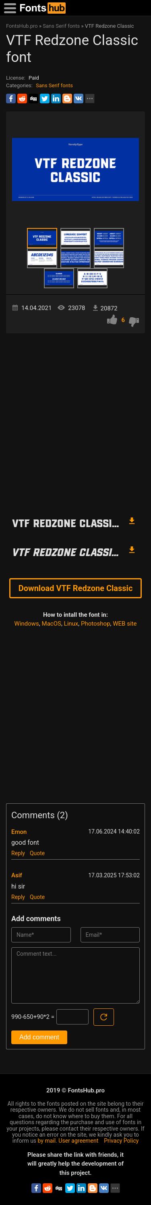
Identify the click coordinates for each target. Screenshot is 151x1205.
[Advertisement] (75, 420)
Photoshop (95, 623)
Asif (16, 875)
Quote (37, 853)
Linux (71, 623)
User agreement (78, 1140)
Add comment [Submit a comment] (39, 1037)
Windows (26, 623)
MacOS (51, 623)
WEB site (125, 623)
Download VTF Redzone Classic (76, 588)
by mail (47, 1140)
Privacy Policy (121, 1140)
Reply (18, 853)
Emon (19, 831)
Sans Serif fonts (54, 85)
